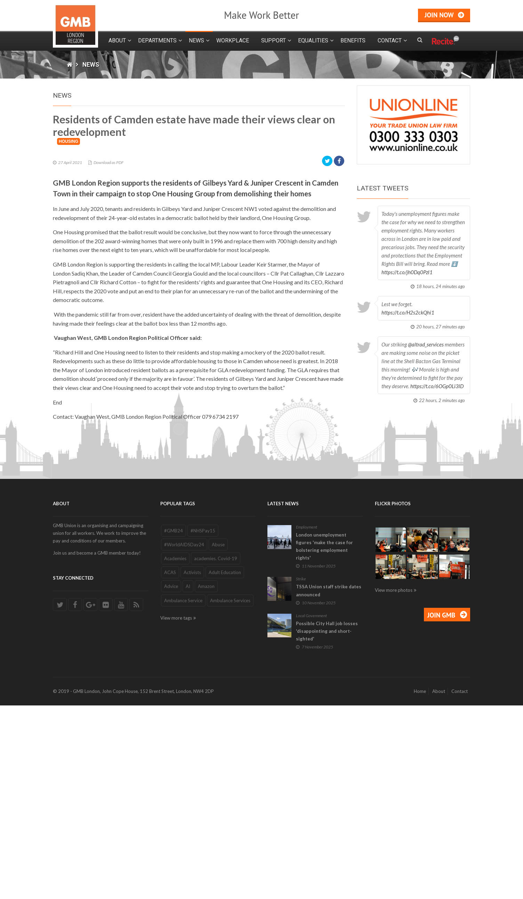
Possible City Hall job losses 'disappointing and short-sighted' (327, 824)
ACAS (170, 766)
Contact (390, 40)
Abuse (218, 738)
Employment (306, 720)
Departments (157, 40)
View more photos (393, 783)
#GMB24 (173, 724)
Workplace (232, 40)
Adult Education (225, 766)
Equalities (313, 40)
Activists (192, 766)
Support (273, 40)
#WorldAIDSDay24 (184, 738)
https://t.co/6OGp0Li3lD (437, 386)
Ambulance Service (183, 794)
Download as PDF (108, 356)
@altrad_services (426, 344)
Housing (68, 335)
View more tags (176, 811)
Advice (171, 780)
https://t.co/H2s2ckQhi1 (407, 312)
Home (420, 885)
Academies (175, 752)
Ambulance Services (230, 794)
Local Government (311, 809)
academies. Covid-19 (215, 752)
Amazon (206, 780)
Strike (301, 772)
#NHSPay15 (203, 724)
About (117, 40)
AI (188, 780)
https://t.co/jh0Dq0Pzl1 (407, 272)
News (196, 40)
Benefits (352, 40)
